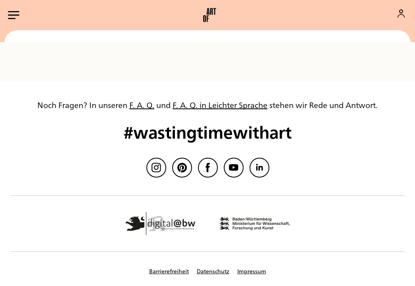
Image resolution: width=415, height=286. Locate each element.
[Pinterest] (182, 167)
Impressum (251, 270)
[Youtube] (233, 167)
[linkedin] (259, 167)
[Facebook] (208, 167)
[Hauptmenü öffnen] (13, 15)
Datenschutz (213, 270)
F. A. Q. (141, 104)
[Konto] (401, 13)
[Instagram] (156, 167)
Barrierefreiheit (169, 270)
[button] (209, 15)
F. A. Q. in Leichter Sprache (220, 104)
